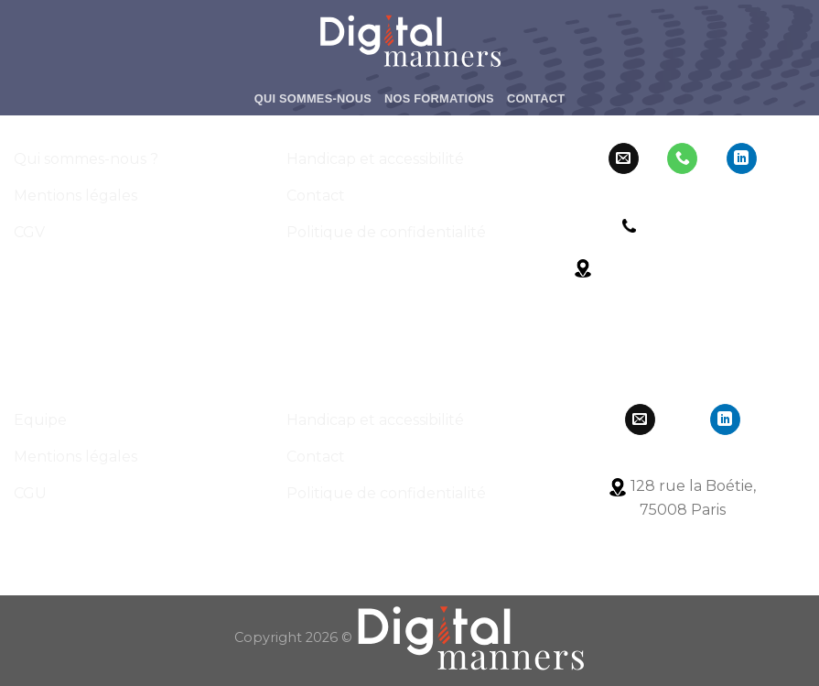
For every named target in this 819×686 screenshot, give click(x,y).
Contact (536, 98)
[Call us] (682, 158)
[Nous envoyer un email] (624, 158)
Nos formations (439, 98)
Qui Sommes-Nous (313, 98)
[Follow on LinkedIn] (742, 158)
